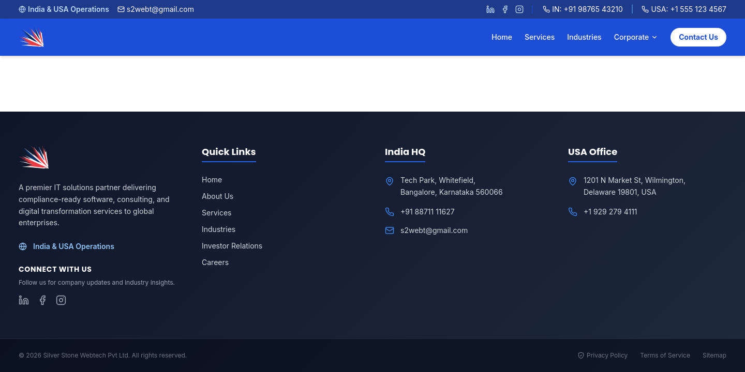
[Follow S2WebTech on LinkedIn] (490, 9)
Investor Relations (232, 245)
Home (501, 37)
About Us (217, 196)
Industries (584, 37)
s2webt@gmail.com (155, 9)
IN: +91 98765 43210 (583, 9)
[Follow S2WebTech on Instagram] (519, 9)
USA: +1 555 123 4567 (684, 9)
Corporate (636, 37)
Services (540, 37)
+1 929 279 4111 (610, 211)
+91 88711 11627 (427, 211)
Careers (215, 262)
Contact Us (698, 37)
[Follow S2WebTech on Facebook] (505, 9)
